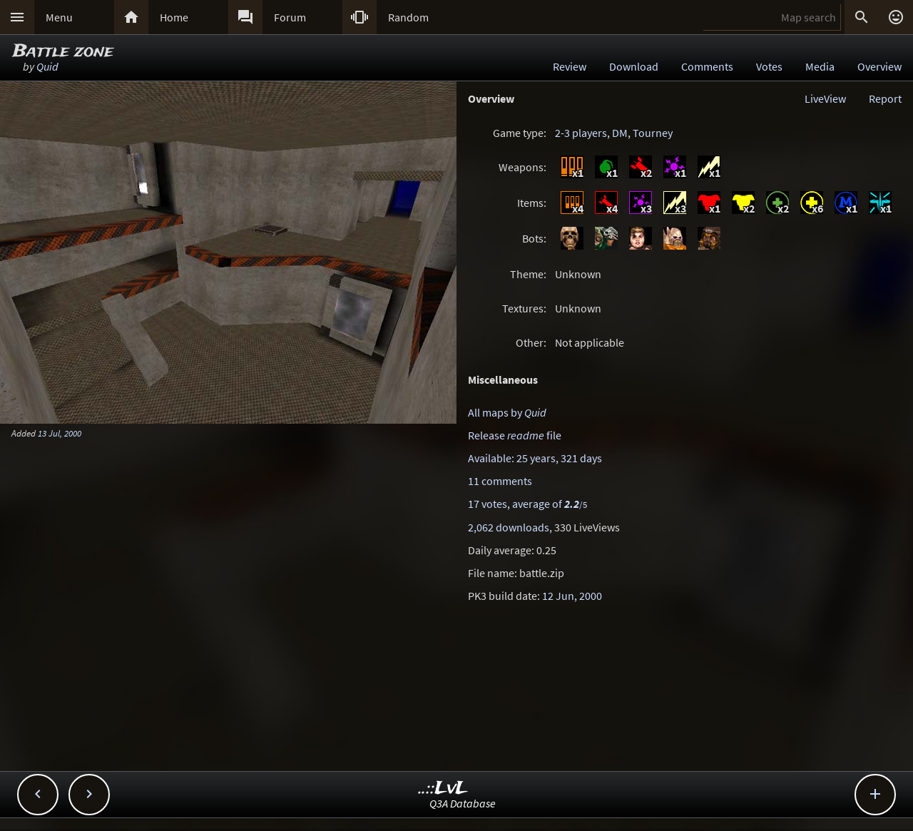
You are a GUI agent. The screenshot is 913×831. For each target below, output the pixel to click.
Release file (514, 435)
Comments (707, 66)
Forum (290, 17)
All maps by (507, 412)
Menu (59, 17)
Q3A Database (462, 803)
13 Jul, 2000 (59, 433)
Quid (47, 66)
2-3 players (581, 133)
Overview (879, 66)
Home (174, 17)
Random (408, 17)
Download (633, 66)
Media (820, 66)
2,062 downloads (508, 527)
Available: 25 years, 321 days (535, 458)
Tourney (653, 133)
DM (620, 133)
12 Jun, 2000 (572, 595)
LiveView (825, 98)
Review (569, 66)
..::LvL (443, 788)
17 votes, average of (527, 503)
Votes (769, 66)
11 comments (500, 481)
